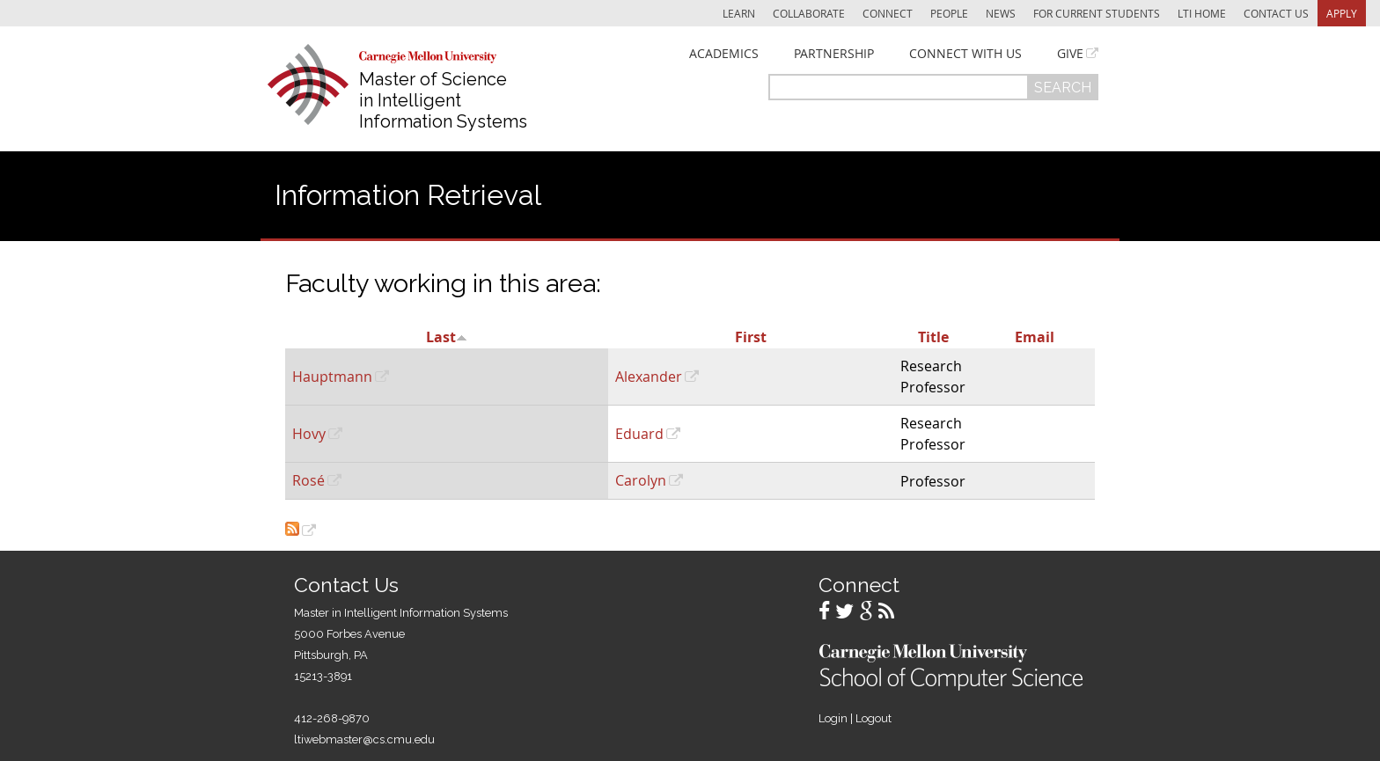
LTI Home (1202, 13)
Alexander (648, 376)
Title (933, 337)
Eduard (639, 433)
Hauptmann (332, 376)
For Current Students (1096, 13)
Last (446, 337)
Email (1034, 337)
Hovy (309, 433)
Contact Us (1276, 13)
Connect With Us (965, 54)
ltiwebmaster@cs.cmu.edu (364, 739)
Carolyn (640, 480)
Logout (873, 718)
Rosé (308, 480)
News (1001, 13)
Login (833, 718)
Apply (1341, 13)
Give (1070, 54)
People (949, 13)
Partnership (834, 54)
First (751, 337)
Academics (724, 54)
